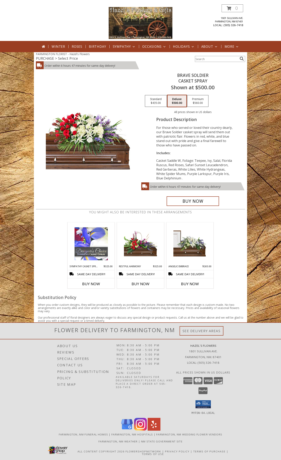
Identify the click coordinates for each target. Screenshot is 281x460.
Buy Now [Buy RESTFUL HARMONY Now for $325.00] (140, 283)
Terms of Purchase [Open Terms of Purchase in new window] (209, 451)
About (209, 46)
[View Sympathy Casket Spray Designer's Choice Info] (91, 243)
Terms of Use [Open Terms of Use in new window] (153, 454)
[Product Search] (216, 59)
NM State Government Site (162, 441)
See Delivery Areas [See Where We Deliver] (202, 331)
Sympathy (124, 46)
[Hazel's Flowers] (140, 23)
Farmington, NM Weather (118, 441)
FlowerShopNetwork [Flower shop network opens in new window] (143, 451)
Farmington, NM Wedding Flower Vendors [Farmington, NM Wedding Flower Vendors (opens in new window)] (189, 434)
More (232, 46)
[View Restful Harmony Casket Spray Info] (140, 243)
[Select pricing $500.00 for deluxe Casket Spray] (177, 101)
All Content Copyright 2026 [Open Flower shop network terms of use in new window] (101, 451)
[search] (242, 59)
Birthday (97, 46)
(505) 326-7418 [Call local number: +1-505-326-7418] (233, 25)
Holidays (184, 46)
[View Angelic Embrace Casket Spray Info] (190, 243)
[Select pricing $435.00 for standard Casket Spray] (156, 101)
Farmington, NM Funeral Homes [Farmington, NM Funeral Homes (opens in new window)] (83, 434)
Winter (58, 46)
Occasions (154, 46)
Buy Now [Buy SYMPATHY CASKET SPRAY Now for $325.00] (91, 283)
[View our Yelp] (154, 429)
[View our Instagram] (140, 429)
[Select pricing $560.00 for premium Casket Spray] (197, 101)
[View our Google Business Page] (127, 429)
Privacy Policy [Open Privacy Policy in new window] (177, 451)
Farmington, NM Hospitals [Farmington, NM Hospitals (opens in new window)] (132, 434)
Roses (77, 46)
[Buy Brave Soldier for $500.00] (193, 201)
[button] (232, 8)
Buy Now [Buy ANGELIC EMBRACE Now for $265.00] (190, 283)
